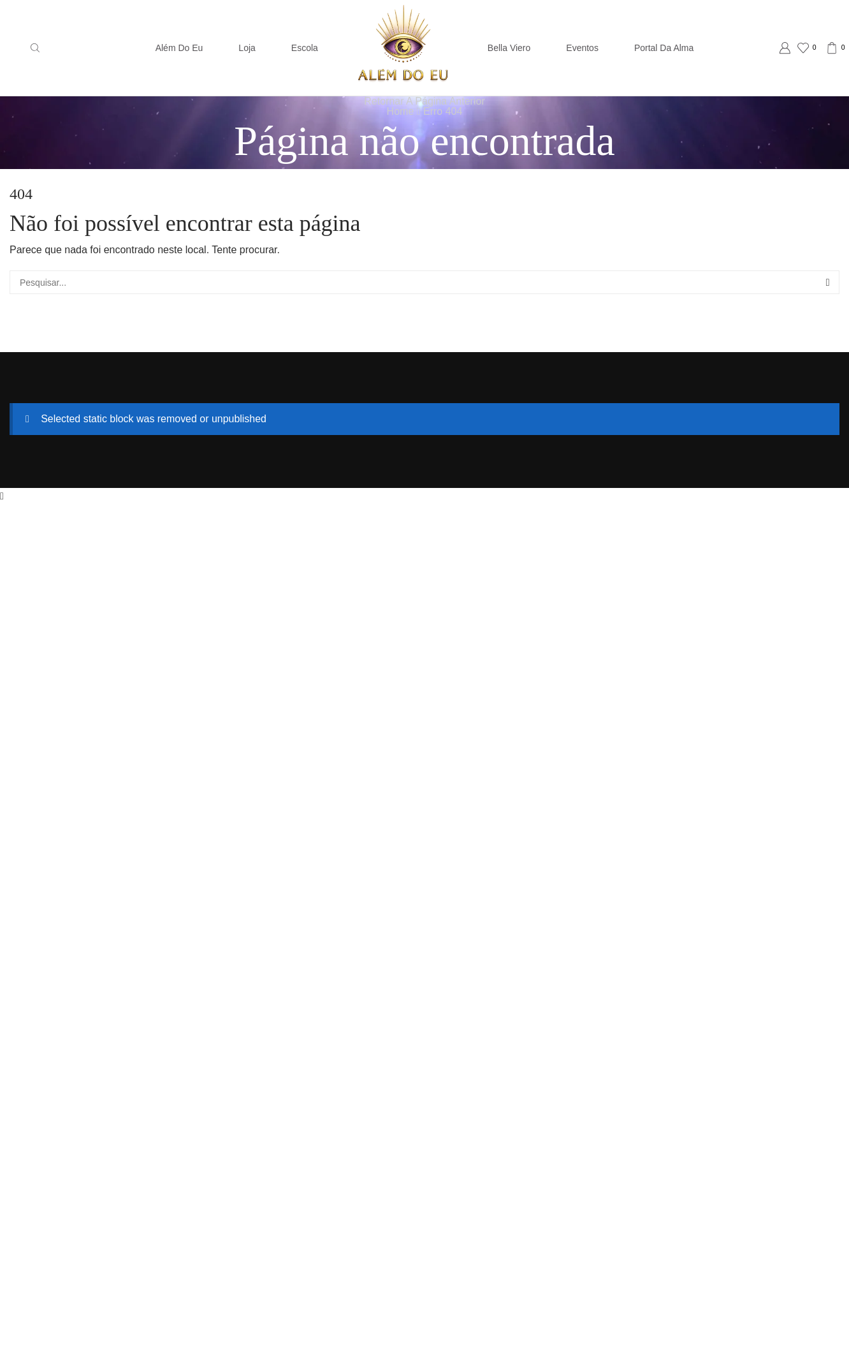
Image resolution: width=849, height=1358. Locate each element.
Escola (304, 48)
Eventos (582, 48)
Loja (246, 48)
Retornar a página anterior (424, 101)
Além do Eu (179, 48)
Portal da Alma (663, 48)
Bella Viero (509, 48)
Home (400, 111)
